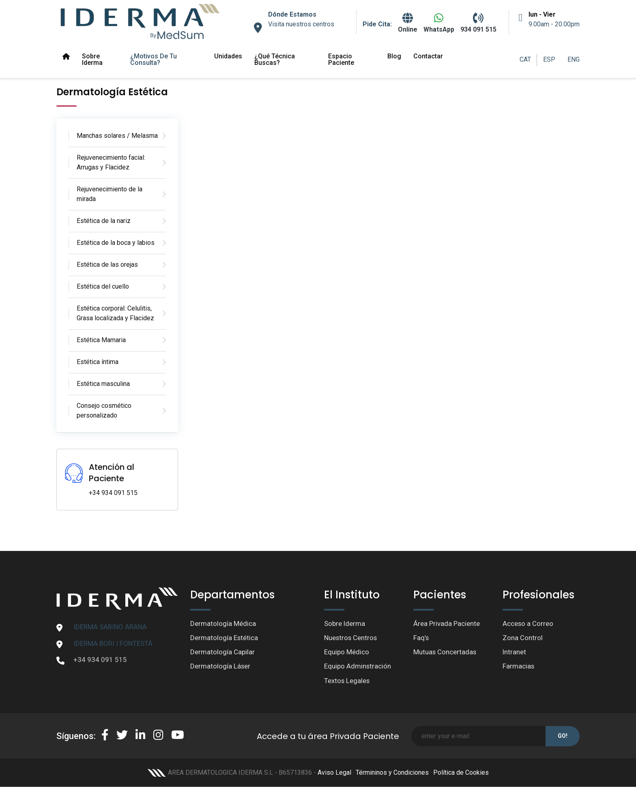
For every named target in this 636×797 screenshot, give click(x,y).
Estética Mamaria (101, 340)
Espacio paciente (341, 59)
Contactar (428, 56)
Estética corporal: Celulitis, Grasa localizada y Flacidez (115, 313)
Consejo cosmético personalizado (104, 410)
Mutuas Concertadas (445, 652)
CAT (525, 59)
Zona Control (523, 638)
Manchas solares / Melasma (117, 135)
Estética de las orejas (107, 264)
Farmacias (519, 666)
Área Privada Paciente (446, 623)
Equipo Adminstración (357, 666)
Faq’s (421, 638)
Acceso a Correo (528, 623)
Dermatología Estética (224, 638)
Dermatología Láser (220, 666)
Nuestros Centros (351, 638)
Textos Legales (347, 681)
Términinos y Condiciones (392, 773)
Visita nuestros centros (301, 24)
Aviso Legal (334, 773)
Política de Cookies (461, 773)
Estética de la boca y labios (116, 242)
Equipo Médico (346, 652)
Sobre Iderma (92, 59)
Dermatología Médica (223, 623)
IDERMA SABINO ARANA (110, 627)
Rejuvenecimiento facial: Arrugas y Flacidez (111, 162)
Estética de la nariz (104, 221)
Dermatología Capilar (222, 652)
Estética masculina (103, 384)
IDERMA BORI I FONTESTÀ (113, 643)
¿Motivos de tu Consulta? (153, 59)
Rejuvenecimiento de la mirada (109, 194)
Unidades (228, 56)
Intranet (514, 652)
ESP (549, 59)
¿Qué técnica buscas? (274, 59)
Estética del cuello (103, 286)
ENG (573, 59)
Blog (394, 56)
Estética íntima (97, 362)
